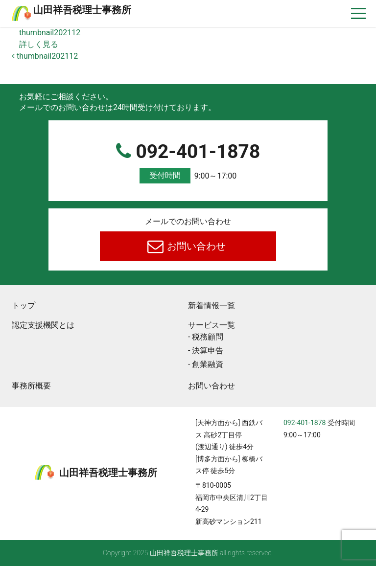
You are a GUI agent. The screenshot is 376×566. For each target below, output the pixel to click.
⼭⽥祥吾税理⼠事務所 (82, 10)
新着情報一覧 (211, 305)
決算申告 (207, 350)
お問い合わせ (195, 246)
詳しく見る (38, 44)
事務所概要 (31, 385)
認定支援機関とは (43, 325)
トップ (23, 305)
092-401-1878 (188, 162)
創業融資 (207, 364)
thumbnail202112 (49, 32)
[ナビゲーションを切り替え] (358, 13)
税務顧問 (207, 336)
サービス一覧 (211, 325)
